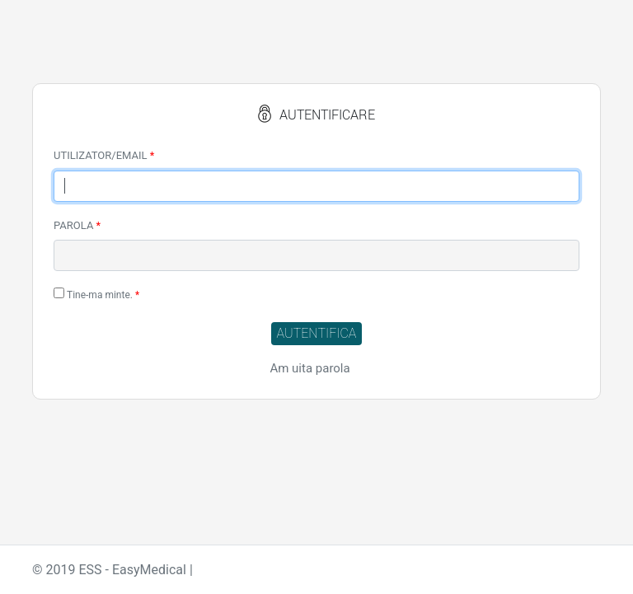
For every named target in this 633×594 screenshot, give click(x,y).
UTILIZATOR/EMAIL (104, 155)
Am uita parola (309, 368)
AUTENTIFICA (317, 333)
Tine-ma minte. (96, 294)
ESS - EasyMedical (131, 570)
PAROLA (77, 225)
